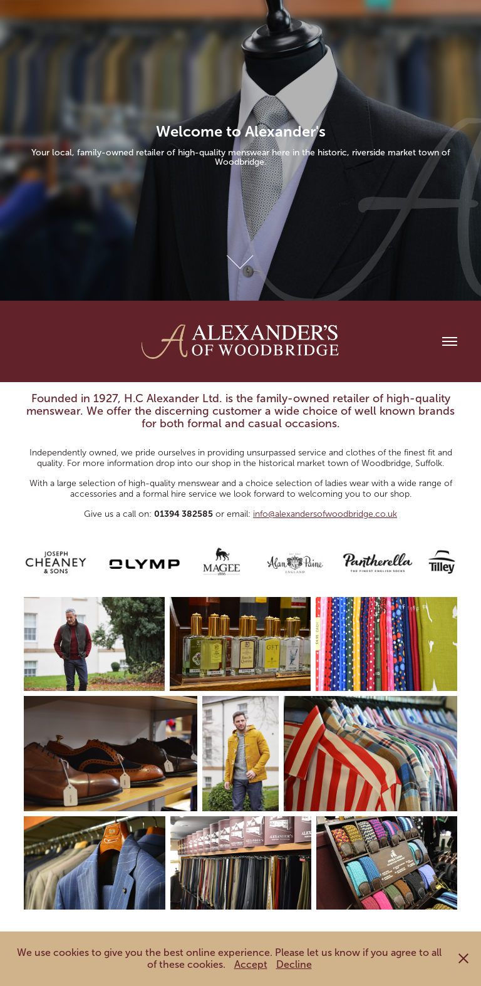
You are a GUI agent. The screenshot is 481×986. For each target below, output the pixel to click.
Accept (250, 964)
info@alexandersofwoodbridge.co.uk (325, 514)
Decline (294, 964)
